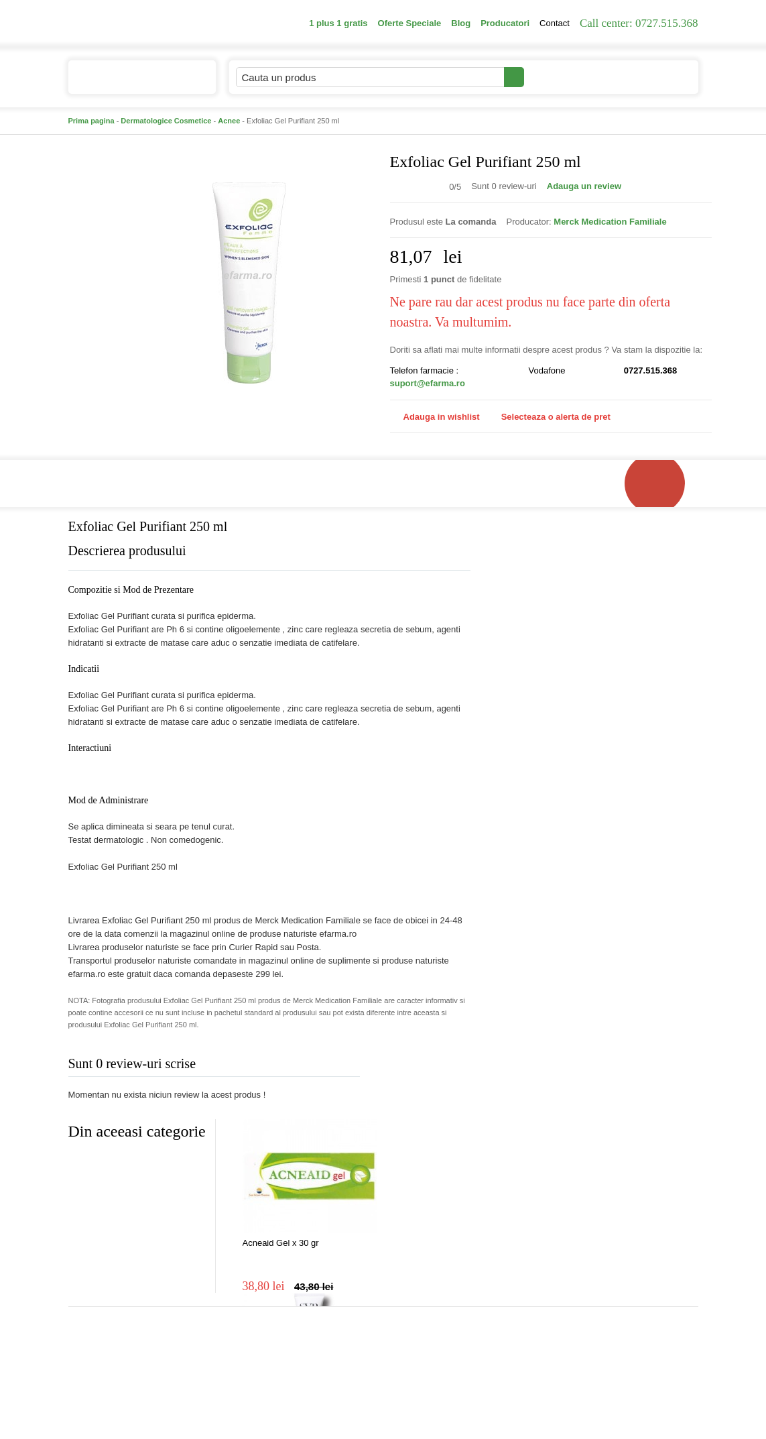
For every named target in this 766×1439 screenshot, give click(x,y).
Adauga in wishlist (435, 417)
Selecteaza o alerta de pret (549, 417)
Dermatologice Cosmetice (166, 121)
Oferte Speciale (410, 23)
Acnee (229, 121)
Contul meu (569, 77)
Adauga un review (584, 186)
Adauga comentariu (422, 1066)
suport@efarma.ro (427, 383)
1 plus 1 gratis (338, 23)
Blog (460, 23)
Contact (554, 23)
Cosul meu (653, 77)
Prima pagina (91, 121)
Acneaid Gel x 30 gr (281, 1243)
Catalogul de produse (133, 83)
